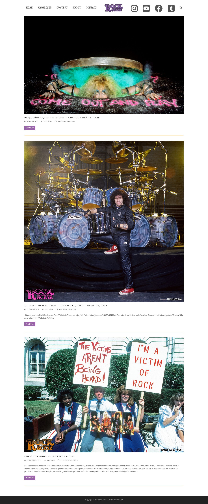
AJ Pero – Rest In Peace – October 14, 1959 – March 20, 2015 (65, 306)
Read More (30, 128)
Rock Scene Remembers (66, 122)
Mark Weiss (48, 122)
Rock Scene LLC (98, 500)
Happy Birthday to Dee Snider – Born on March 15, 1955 (62, 118)
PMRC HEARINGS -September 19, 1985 (50, 456)
